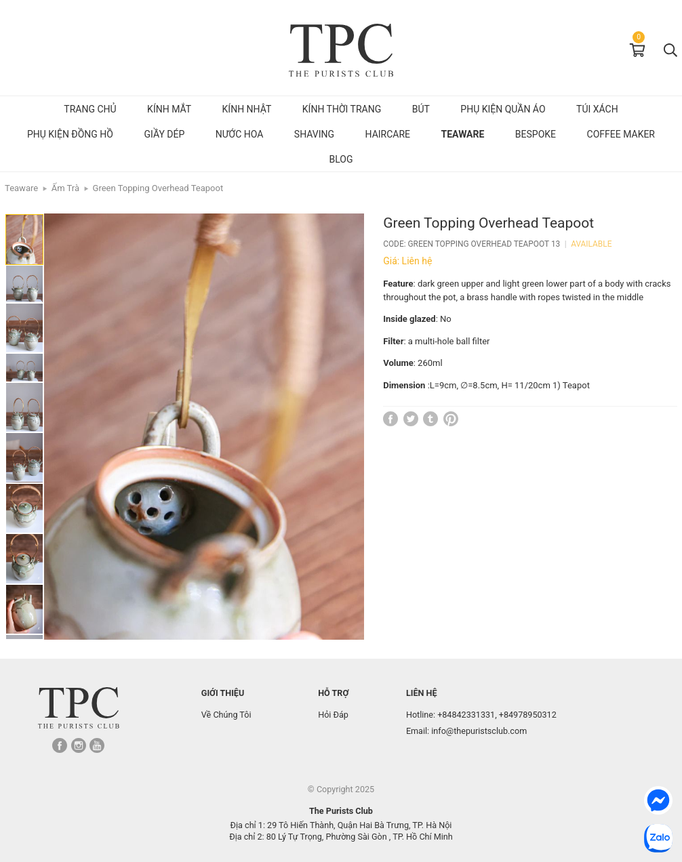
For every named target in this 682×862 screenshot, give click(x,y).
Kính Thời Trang (341, 109)
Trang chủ (90, 109)
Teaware (463, 134)
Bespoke (535, 134)
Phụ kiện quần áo (502, 109)
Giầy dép (164, 134)
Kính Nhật (247, 109)
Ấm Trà (65, 188)
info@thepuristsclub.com (479, 731)
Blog (341, 159)
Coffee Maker (621, 134)
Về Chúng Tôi (226, 715)
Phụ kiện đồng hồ (70, 134)
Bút (421, 109)
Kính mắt (169, 109)
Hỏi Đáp (333, 715)
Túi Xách (597, 109)
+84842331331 (466, 715)
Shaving (314, 134)
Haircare (388, 134)
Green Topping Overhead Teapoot (158, 188)
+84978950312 (528, 715)
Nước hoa (240, 134)
